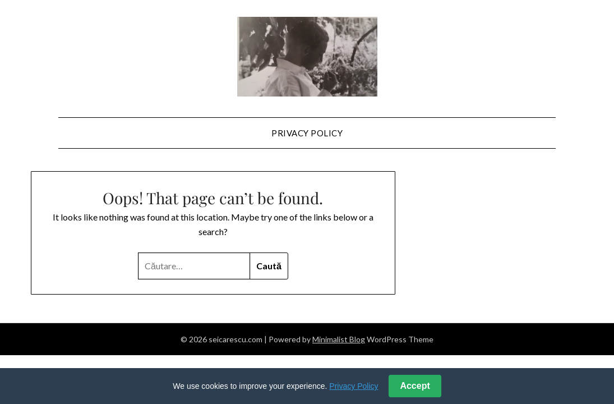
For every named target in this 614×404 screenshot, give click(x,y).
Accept (415, 386)
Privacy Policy (307, 133)
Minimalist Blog (338, 339)
